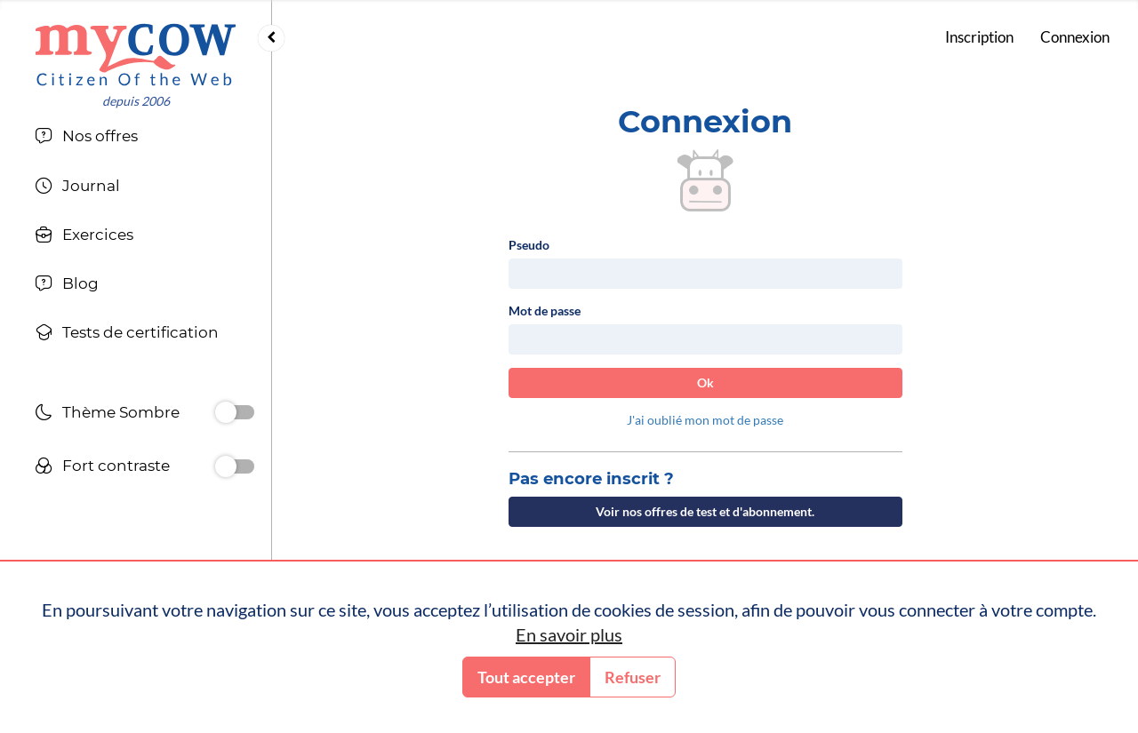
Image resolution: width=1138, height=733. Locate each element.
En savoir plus (569, 634)
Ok (705, 382)
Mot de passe (545, 310)
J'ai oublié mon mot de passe (705, 419)
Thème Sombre (107, 414)
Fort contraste (102, 468)
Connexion (1075, 37)
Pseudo (529, 244)
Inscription (979, 37)
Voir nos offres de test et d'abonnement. (705, 511)
